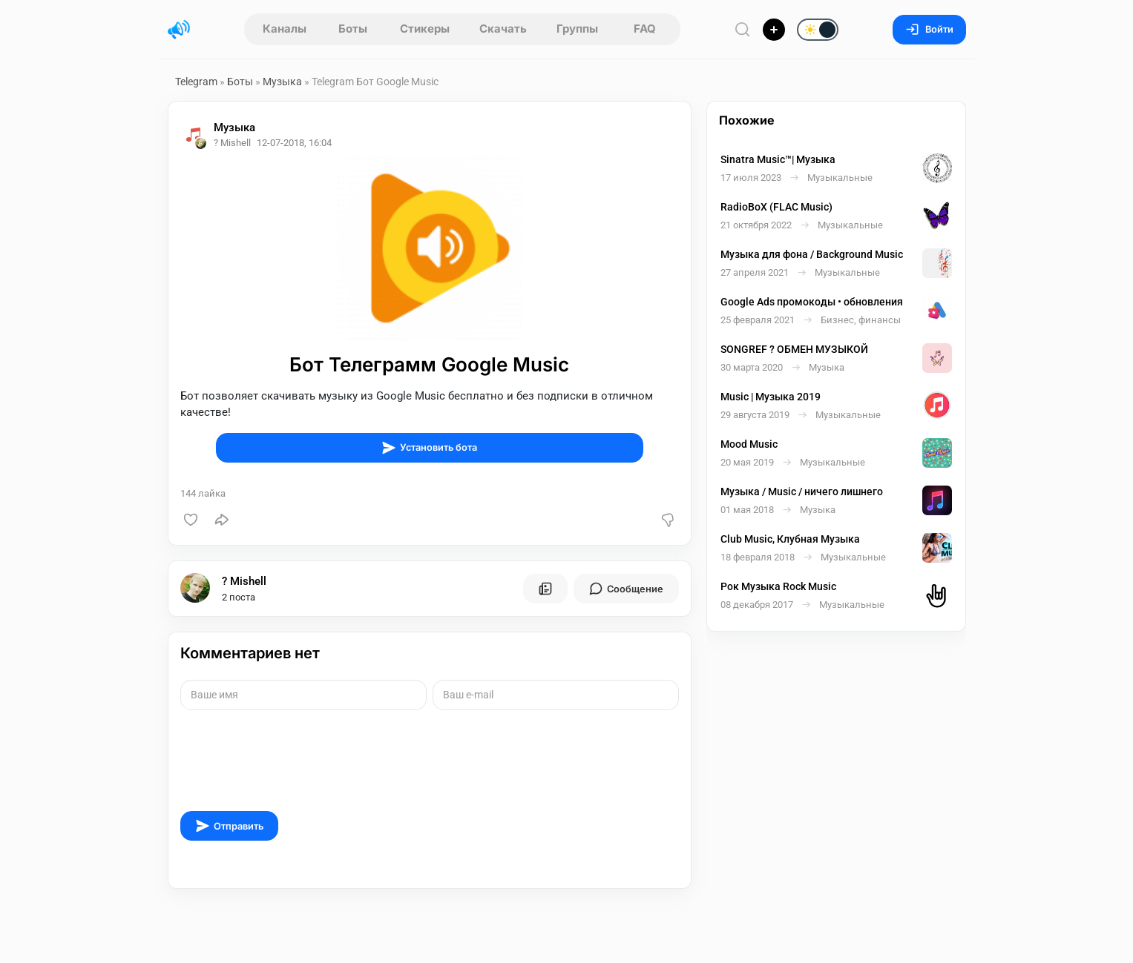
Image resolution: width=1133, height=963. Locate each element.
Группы (577, 28)
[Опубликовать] (774, 30)
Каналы (284, 28)
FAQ (645, 28)
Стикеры (425, 28)
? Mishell (244, 581)
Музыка (282, 81)
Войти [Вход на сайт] (929, 29)
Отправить (229, 825)
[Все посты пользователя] (545, 588)
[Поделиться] (221, 519)
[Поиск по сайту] (743, 29)
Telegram (196, 81)
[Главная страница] (179, 30)
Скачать (503, 28)
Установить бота (429, 447)
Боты (352, 28)
